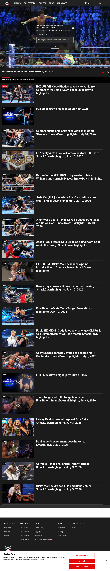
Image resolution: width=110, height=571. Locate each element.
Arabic (74, 528)
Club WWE (62, 3)
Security (60, 532)
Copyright (37, 532)
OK (55, 46)
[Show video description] (103, 72)
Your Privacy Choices (41, 540)
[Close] (106, 560)
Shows (17, 3)
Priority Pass (24, 540)
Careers (7, 532)
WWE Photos (24, 536)
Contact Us (61, 528)
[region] (55, 561)
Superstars (30, 3)
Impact (6, 536)
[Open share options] (107, 72)
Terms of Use (38, 536)
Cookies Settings (82, 555)
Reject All (82, 561)
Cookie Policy (62, 536)
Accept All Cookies (81, 566)
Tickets (42, 3)
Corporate (7, 528)
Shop (51, 3)
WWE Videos (24, 532)
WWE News (24, 528)
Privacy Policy (39, 528)
